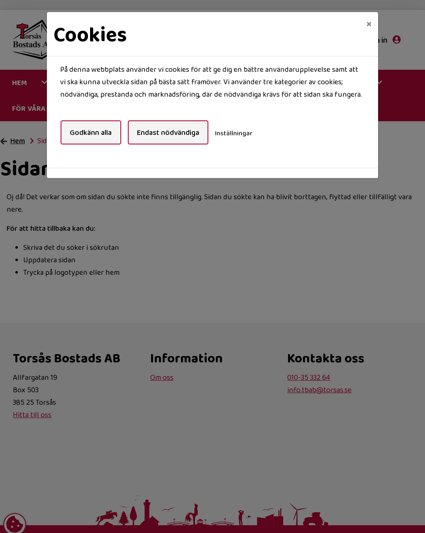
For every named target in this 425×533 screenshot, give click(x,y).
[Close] (369, 23)
